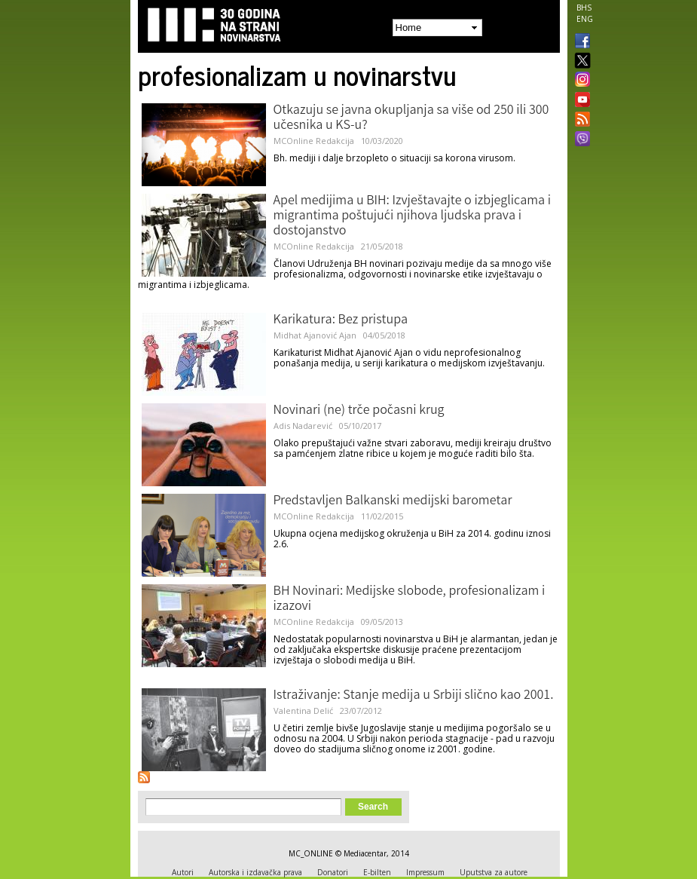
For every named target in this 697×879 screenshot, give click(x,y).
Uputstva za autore (493, 872)
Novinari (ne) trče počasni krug (359, 411)
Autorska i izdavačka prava (255, 872)
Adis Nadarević (303, 425)
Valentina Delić (303, 710)
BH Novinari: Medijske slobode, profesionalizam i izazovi (410, 599)
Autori (183, 872)
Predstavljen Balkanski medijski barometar (393, 501)
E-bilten (377, 872)
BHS (584, 7)
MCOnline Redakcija (314, 140)
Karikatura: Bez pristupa (341, 320)
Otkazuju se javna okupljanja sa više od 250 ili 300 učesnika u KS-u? (411, 118)
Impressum (425, 872)
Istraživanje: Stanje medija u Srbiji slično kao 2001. (414, 696)
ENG (584, 19)
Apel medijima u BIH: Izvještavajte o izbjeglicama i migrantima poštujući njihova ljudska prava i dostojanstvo (413, 216)
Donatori (332, 872)
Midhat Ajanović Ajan (315, 335)
